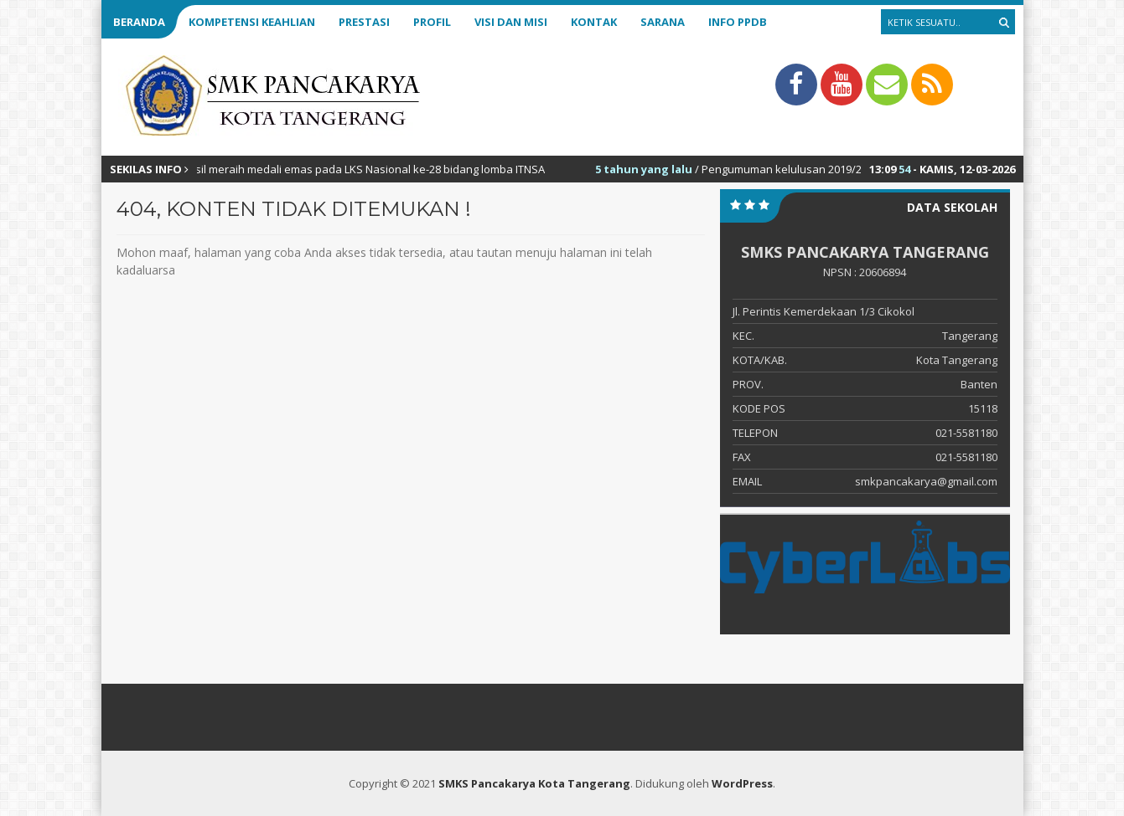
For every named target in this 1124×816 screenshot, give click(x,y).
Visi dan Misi (510, 21)
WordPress (742, 783)
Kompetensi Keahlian (252, 21)
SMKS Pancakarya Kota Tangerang (534, 783)
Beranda (139, 21)
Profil (432, 21)
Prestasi (364, 21)
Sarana (662, 21)
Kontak (594, 21)
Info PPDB (737, 21)
